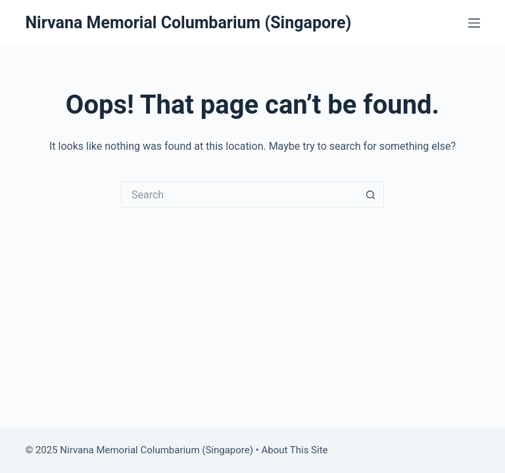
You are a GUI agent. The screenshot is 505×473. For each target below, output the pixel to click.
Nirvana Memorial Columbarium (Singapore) (188, 22)
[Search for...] (239, 194)
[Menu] (474, 23)
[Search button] (371, 194)
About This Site (294, 450)
